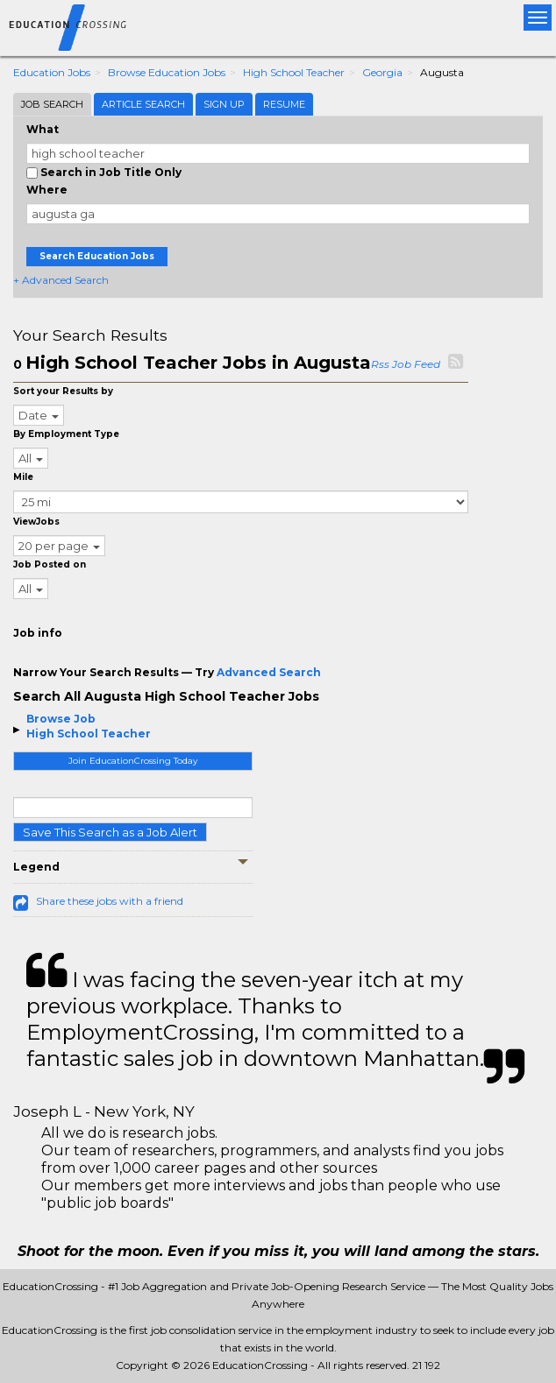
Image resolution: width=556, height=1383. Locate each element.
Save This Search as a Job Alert (110, 832)
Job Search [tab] (52, 104)
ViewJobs (36, 521)
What (42, 129)
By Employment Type (66, 434)
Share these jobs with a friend (109, 900)
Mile (23, 477)
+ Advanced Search (61, 279)
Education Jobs (51, 72)
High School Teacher (294, 72)
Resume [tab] (284, 104)
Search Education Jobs (96, 256)
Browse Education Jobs (166, 72)
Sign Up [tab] (224, 104)
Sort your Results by (63, 391)
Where (47, 189)
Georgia (382, 72)
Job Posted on (49, 564)
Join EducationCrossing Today (132, 760)
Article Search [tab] (143, 104)
